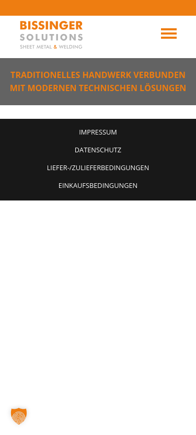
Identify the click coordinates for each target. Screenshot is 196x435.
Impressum (98, 132)
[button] (19, 416)
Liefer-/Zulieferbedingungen (98, 167)
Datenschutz (98, 149)
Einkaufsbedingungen (98, 185)
